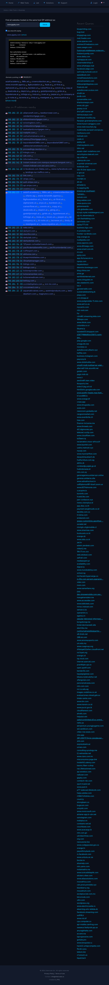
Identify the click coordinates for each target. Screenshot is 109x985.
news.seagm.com (84, 47)
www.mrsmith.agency (15, 85)
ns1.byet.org (82, 652)
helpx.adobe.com (84, 793)
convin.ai (59, 88)
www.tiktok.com (84, 322)
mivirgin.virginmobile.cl (87, 527)
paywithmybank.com (86, 851)
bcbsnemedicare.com (33, 277)
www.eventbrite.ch (85, 417)
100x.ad (25, 81)
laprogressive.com (85, 937)
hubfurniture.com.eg (85, 460)
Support (62, 3)
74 (18, 152)
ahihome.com (29, 254)
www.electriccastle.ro (86, 906)
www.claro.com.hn (85, 756)
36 (21, 119)
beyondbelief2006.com (33, 143)
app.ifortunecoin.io (85, 258)
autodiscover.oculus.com (87, 90)
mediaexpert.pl (83, 561)
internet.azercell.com (86, 661)
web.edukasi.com (84, 555)
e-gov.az (81, 173)
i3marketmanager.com (33, 261)
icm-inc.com (50, 284)
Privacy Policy (49, 973)
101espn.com (82, 319)
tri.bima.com (82, 515)
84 (21, 159)
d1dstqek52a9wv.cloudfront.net (90, 649)
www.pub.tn (82, 787)
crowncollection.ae (40, 81)
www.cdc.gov (83, 105)
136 (17, 244)
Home (9, 3)
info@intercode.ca (57, 976)
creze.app (81, 402)
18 (21, 162)
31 (21, 290)
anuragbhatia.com (84, 930)
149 (21, 281)
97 (21, 267)
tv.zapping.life (83, 188)
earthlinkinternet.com (86, 276)
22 (18, 290)
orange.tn (81, 848)
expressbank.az (83, 744)
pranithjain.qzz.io (84, 665)
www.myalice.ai (61, 97)
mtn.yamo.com (83, 866)
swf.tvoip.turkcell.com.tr (87, 72)
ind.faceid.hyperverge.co (87, 576)
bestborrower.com (49, 113)
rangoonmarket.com (85, 414)
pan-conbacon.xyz (85, 500)
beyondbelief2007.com (57, 143)
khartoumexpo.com (85, 102)
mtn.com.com (83, 686)
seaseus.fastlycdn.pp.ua (87, 927)
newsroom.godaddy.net (87, 411)
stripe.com (28, 179)
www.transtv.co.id (84, 704)
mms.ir (80, 377)
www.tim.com (83, 701)
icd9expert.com (30, 251)
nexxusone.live (83, 842)
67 (21, 247)
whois (24, 35)
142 (17, 162)
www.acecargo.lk (84, 830)
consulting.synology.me (87, 750)
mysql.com (81, 451)
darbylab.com (29, 237)
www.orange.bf (83, 399)
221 (17, 271)
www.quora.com (84, 203)
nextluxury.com (83, 133)
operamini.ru (82, 613)
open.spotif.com (84, 668)
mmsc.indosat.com (85, 607)
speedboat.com (83, 75)
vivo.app (80, 735)
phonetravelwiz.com (85, 81)
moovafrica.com (84, 882)
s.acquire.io (82, 490)
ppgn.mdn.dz (82, 374)
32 (21, 254)
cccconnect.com (30, 287)
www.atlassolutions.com (87, 878)
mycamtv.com (83, 307)
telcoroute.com (83, 897)
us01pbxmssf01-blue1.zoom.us (90, 484)
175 (21, 185)
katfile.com (81, 353)
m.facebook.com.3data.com (36, 169)
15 (21, 227)
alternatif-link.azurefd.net (87, 368)
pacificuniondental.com (60, 247)
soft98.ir (80, 915)
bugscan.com (83, 805)
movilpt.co (81, 179)
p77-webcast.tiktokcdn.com (89, 790)
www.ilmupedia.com (85, 405)
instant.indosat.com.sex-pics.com (38, 166)
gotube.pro (81, 940)
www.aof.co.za (83, 304)
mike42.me (81, 548)
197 (21, 241)
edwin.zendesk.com (85, 545)
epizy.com (81, 255)
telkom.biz (81, 952)
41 (21, 175)
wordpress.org (83, 903)
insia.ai (35, 94)
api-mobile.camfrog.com (87, 924)
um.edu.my (81, 643)
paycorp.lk (81, 359)
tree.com (81, 420)
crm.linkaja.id (82, 298)
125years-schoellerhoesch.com (37, 244)
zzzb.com (81, 408)
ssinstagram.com (84, 817)
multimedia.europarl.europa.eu (90, 130)
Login (94, 3)
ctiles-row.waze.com (86, 732)
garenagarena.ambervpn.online (90, 475)
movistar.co (82, 347)
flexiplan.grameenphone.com (89, 121)
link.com (27, 175)
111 (21, 179)
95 (21, 264)
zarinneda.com (83, 221)
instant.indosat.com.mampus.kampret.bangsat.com (46, 162)
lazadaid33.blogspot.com (88, 331)
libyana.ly (81, 328)
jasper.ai (55, 94)
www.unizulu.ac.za (85, 857)
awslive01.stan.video (86, 380)
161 (21, 182)
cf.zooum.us (82, 955)
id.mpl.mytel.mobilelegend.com (90, 212)
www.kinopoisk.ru (84, 943)
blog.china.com (83, 270)
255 (17, 281)
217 (21, 152)
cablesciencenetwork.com (35, 146)
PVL (58, 980)
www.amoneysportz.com (87, 640)
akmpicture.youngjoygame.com (90, 726)
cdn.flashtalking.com (86, 218)
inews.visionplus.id (85, 503)
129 (17, 156)
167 (21, 139)
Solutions (48, 3)
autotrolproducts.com (55, 291)
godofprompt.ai (48, 91)
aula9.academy (12, 81)
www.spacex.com (84, 41)
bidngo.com (28, 264)
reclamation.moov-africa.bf (88, 442)
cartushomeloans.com (33, 136)
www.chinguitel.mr (85, 280)
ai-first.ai (58, 85)
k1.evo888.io (82, 396)
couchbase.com (84, 826)
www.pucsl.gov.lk (84, 707)
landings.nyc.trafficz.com (36, 172)
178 (17, 251)
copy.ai (69, 88)
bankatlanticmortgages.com (36, 129)
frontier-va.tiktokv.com (86, 234)
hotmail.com (82, 136)
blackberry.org (83, 888)
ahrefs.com (82, 713)
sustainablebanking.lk (86, 292)
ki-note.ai (12, 97)
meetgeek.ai (45, 97)
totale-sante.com (84, 698)
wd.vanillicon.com (84, 729)
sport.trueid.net (83, 784)
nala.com (27, 227)
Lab (36, 3)
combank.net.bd (84, 823)
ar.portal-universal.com (87, 163)
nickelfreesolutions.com (87, 78)
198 (9, 113)
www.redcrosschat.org (86, 127)
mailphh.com (29, 133)
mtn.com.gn (82, 833)
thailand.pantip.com (85, 53)
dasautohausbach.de (86, 457)
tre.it (79, 286)
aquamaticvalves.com (33, 291)
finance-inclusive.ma (86, 423)
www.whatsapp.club (85, 66)
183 (21, 234)
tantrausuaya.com (84, 115)
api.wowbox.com (84, 772)
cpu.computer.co (84, 921)
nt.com (80, 252)
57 (21, 129)
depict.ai (25, 91)
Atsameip (21, 10)
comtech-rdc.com (84, 781)
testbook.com (83, 166)
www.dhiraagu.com (85, 246)
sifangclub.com (83, 680)
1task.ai (48, 85)
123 (21, 231)
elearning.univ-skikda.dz (87, 909)
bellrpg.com (28, 281)
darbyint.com (29, 231)
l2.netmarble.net (84, 753)
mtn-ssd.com (82, 310)
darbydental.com (31, 241)
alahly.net (81, 142)
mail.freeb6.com (84, 38)
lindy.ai (34, 97)
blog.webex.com (84, 200)
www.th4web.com (84, 426)
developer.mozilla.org (86, 118)
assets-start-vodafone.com (88, 151)
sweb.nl (80, 139)
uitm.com (81, 900)
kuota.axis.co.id (83, 533)
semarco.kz (82, 610)
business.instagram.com (87, 356)
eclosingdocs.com (31, 123)
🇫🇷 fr (103, 2)
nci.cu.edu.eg (83, 689)
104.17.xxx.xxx (83, 551)
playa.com (81, 295)
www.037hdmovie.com (86, 487)
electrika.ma (82, 628)
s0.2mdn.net (82, 634)
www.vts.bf (82, 918)
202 (13, 113)
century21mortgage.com (34, 139)
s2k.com (27, 156)
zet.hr (79, 542)
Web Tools (23, 3)
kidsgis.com (28, 152)
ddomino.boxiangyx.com (87, 267)
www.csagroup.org (85, 646)
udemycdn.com (83, 160)
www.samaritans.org (85, 588)
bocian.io (81, 860)
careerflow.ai (46, 88)
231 (21, 189)
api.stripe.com (29, 185)
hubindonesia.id (83, 469)
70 (18, 142)
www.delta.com (83, 56)
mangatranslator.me (85, 597)
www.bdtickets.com (85, 603)
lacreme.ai (23, 97)
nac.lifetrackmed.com (86, 768)
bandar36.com (83, 671)
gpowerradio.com (84, 289)
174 (17, 247)
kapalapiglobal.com (85, 674)
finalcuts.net (82, 87)
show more (10, 100)
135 (21, 284)
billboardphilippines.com (87, 84)
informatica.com (30, 159)
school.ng (81, 573)
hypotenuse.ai (12, 94)
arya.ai (22, 88)
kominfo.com (82, 493)
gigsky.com (82, 778)
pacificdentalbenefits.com (35, 247)
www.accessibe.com (86, 600)
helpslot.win (82, 716)
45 (21, 277)
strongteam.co (83, 802)
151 (21, 136)
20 (21, 169)
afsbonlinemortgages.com (35, 119)
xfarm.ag (56, 81)
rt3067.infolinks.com (85, 796)
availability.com (83, 564)
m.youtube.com (83, 231)
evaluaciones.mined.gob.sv (88, 695)
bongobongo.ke (83, 622)
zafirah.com (82, 558)
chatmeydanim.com (85, 145)
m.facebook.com (84, 854)
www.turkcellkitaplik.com (87, 872)
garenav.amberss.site (86, 478)
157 (21, 287)
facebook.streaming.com (87, 912)
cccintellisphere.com (32, 284)
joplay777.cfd (82, 224)
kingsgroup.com (84, 35)
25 (21, 142)
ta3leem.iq (81, 438)
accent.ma (81, 934)
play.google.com (84, 341)
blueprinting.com (84, 29)
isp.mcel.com (82, 658)
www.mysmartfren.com (87, 454)
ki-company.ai (67, 94)
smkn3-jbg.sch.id (84, 386)
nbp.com (80, 176)
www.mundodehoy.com (87, 570)
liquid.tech (81, 958)
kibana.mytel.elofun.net (87, 677)
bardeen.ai (33, 88)
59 (18, 231)
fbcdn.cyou (82, 949)
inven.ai (44, 94)
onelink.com (28, 189)
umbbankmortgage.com (34, 126)
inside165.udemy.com (86, 762)
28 (21, 244)
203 (13, 231)
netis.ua (80, 723)
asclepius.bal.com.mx (86, 894)
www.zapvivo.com (85, 243)
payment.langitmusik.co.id (88, 509)
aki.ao (79, 182)
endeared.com (83, 518)
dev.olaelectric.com (85, 283)
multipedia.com (83, 240)
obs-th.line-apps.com (86, 169)
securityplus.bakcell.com (87, 154)
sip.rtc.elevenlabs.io (85, 215)
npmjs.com (81, 261)
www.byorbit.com (84, 445)
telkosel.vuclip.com (85, 432)
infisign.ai (25, 94)
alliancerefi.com (30, 113)
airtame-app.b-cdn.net (86, 814)
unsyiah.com (82, 808)
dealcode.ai (13, 91)
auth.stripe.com (30, 182)
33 (18, 113)
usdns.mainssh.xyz (85, 448)
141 (21, 133)
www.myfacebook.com (61, 169)
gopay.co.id (82, 108)
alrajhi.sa (81, 93)
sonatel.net (81, 524)
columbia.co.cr (83, 325)
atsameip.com (83, 863)
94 (21, 149)
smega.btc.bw (83, 344)
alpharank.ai (11, 88)
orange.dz (81, 536)
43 (21, 257)
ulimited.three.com (85, 836)
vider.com (81, 582)
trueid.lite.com (83, 496)
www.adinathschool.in (86, 481)
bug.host (80, 32)
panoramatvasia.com (86, 683)
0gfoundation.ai (35, 85)
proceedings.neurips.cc (34, 149)
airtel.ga (80, 273)
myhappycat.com (84, 59)
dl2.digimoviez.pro (85, 429)
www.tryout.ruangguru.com (88, 124)
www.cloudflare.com (86, 435)
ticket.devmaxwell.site (86, 625)
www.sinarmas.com (85, 530)
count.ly (80, 799)
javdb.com (81, 96)
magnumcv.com (46, 294)
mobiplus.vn (82, 820)
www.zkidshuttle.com (86, 362)
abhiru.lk (80, 463)
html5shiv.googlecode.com (88, 389)
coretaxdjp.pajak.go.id (86, 466)
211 (17, 192)
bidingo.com (28, 267)
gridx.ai (60, 91)
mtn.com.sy (82, 472)
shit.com (80, 741)
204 (13, 284)
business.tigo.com (84, 227)
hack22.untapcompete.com (88, 946)
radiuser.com (82, 775)
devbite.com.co (83, 512)
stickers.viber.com (84, 875)
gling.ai (35, 91)
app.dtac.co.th (83, 506)
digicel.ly (81, 567)
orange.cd (81, 655)
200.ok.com (82, 637)
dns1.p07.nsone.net (85, 111)
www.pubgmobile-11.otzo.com (90, 301)
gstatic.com (82, 371)
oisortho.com (29, 234)
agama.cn (81, 616)
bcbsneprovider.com (32, 271)
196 (21, 237)
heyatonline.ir (82, 264)
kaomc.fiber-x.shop (85, 765)
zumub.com (82, 197)
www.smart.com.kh (85, 249)
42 (21, 123)
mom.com (81, 585)
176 (17, 175)
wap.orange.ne (83, 237)
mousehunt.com (84, 891)
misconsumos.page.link (87, 759)
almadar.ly (81, 185)
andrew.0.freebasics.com (87, 44)
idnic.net (80, 148)
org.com (80, 839)
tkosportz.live (82, 383)
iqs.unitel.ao (82, 157)
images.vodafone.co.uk (87, 692)
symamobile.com (84, 99)
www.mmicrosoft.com (86, 811)
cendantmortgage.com (33, 116)
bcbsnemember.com (32, 274)
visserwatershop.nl (85, 62)
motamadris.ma (83, 869)
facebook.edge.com (85, 69)
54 (21, 126)
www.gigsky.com (14, 35)
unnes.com (81, 747)
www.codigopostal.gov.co (88, 845)
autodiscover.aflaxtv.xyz (87, 350)
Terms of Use (60, 973)
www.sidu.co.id (83, 539)
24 (21, 113)
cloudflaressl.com (84, 710)
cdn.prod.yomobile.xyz (86, 885)
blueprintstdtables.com (33, 257)
